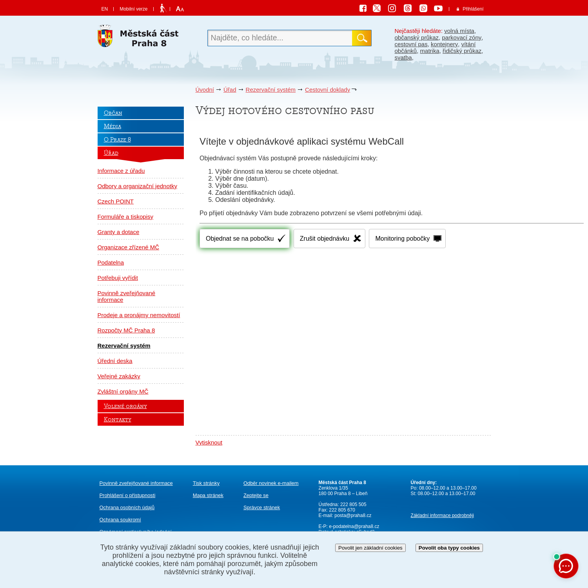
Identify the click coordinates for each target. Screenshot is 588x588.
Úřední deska (115, 361)
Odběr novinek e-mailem (271, 483)
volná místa (459, 30)
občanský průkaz (417, 37)
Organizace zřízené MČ (129, 247)
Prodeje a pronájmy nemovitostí (139, 315)
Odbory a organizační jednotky (137, 186)
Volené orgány (125, 406)
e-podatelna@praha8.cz (353, 526)
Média (112, 126)
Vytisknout (209, 442)
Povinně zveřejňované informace (127, 296)
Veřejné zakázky (119, 376)
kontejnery (444, 44)
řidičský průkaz (462, 50)
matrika (429, 50)
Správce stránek (261, 507)
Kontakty (117, 419)
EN (105, 9)
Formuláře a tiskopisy (126, 216)
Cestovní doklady (327, 89)
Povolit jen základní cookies (370, 548)
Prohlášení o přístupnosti (128, 495)
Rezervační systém (271, 89)
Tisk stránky (206, 483)
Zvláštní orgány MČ (123, 391)
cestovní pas (411, 44)
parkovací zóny (461, 37)
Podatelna (111, 262)
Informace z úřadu (121, 170)
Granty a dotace (119, 232)
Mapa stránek (208, 495)
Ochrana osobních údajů (127, 507)
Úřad (229, 89)
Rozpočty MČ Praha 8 (126, 330)
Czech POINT (116, 201)
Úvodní (205, 89)
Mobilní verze (133, 9)
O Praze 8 (117, 139)
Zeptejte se (256, 495)
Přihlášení (473, 9)
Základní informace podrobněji (442, 515)
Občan (113, 113)
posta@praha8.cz (352, 515)
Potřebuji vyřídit (118, 277)
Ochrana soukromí (120, 520)
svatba (403, 57)
